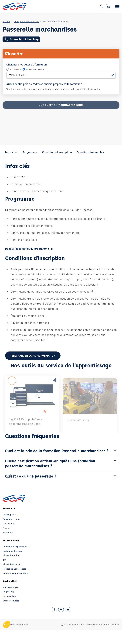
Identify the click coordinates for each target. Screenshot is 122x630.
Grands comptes (11, 600)
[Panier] (108, 6)
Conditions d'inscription (57, 152)
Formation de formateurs (15, 573)
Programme (29, 152)
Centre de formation (35, 69)
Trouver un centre (11, 519)
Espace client (9, 596)
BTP (4, 559)
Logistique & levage (13, 551)
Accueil (6, 21)
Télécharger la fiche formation (32, 355)
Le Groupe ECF (10, 514)
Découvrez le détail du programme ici (29, 248)
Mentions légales (19, 624)
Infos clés (11, 152)
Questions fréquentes (90, 152)
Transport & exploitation (15, 546)
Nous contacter (10, 587)
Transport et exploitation (26, 21)
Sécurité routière (11, 555)
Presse (6, 528)
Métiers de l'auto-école (14, 568)
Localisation (15, 69)
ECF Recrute (9, 523)
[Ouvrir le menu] (117, 6)
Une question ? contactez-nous (61, 107)
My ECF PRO (8, 591)
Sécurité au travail (12, 564)
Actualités (8, 532)
